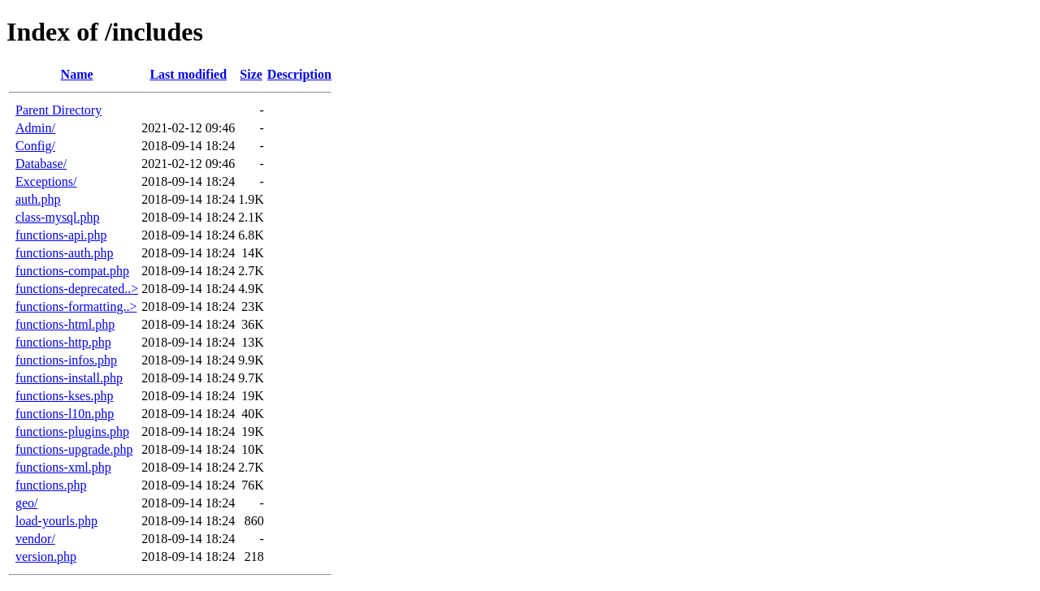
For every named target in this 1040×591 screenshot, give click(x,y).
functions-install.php (69, 378)
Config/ (35, 146)
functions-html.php (65, 324)
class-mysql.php (57, 217)
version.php (45, 556)
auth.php (38, 199)
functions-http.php (63, 342)
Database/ (41, 163)
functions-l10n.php (64, 414)
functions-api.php (60, 235)
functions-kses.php (64, 396)
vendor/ (35, 539)
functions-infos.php (66, 360)
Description (299, 74)
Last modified (188, 74)
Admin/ (35, 128)
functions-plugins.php (72, 431)
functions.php (51, 485)
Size (251, 74)
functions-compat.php (72, 271)
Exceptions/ (46, 181)
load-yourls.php (56, 521)
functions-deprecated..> (76, 289)
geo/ (26, 503)
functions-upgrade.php (73, 449)
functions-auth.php (64, 253)
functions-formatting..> (75, 306)
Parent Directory (58, 110)
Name (77, 74)
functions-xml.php (63, 467)
